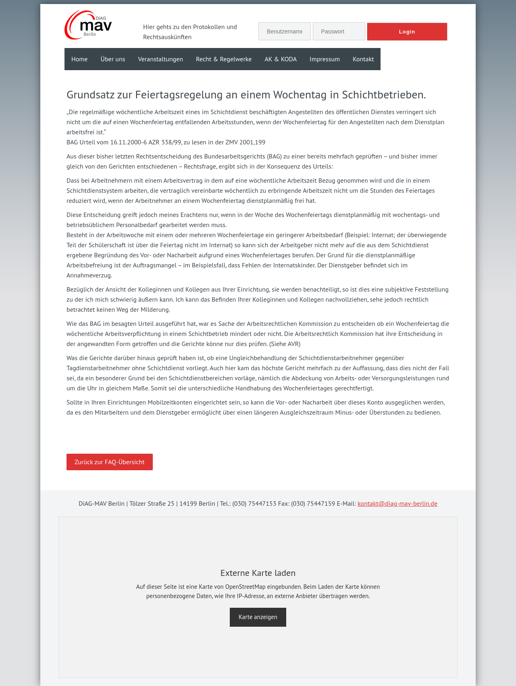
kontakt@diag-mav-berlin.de (397, 503)
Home (79, 59)
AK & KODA (280, 59)
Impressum (325, 59)
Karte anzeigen (258, 617)
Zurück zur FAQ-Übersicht (110, 462)
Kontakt (363, 59)
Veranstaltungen (160, 59)
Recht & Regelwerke (224, 59)
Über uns (112, 59)
